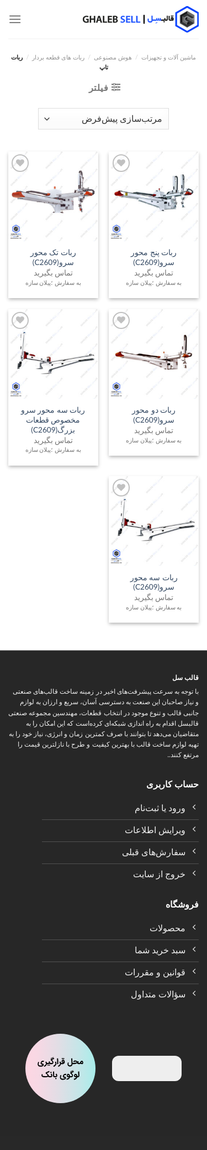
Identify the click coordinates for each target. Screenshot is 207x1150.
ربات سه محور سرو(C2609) (154, 582)
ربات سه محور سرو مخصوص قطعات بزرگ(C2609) (53, 420)
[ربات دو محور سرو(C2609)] (154, 354)
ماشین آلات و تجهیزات (168, 57)
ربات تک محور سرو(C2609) (53, 257)
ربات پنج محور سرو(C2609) (154, 257)
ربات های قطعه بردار (58, 57)
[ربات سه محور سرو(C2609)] (154, 521)
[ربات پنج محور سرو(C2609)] (154, 196)
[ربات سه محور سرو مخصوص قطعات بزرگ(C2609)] (53, 354)
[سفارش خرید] (103, 118)
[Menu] (15, 19)
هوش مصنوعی (113, 57)
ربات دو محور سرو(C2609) (154, 415)
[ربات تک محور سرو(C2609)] (53, 196)
